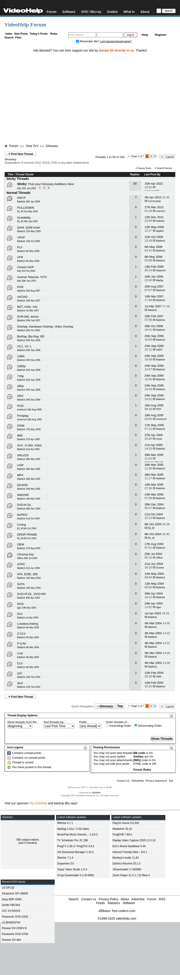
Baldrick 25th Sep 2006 (28, 340)
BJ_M (151, 528)
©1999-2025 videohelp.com (117, 918)
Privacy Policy (108, 899)
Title (10, 174)
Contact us (88, 899)
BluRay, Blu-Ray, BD (31, 336)
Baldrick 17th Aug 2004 (28, 548)
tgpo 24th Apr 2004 (26, 607)
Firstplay (22, 415)
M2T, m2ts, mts (27, 306)
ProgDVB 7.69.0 (122, 834)
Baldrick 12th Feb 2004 (28, 677)
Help (145, 34)
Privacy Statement (156, 780)
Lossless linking (27, 623)
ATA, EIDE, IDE (27, 574)
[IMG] (137, 760)
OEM (20, 544)
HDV (20, 396)
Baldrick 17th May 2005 (29, 429)
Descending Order (148, 725)
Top (120, 706)
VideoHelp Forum (25, 24)
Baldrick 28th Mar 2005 (28, 459)
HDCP (21, 197)
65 (135, 183)
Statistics (113, 903)
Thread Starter (24, 174)
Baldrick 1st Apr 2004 (27, 617)
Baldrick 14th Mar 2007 (28, 300)
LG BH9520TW (11, 922)
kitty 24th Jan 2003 (26, 188)
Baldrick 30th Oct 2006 (28, 330)
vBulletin (96, 792)
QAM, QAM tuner (28, 227)
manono (160, 211)
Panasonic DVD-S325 (15, 916)
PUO (20, 405)
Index (8, 33)
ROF (158, 409)
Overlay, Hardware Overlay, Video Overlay (45, 326)
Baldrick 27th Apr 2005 (28, 439)
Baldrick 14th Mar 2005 (28, 489)
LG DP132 (8, 887)
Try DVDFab (38, 803)
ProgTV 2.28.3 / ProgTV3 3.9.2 (75, 846)
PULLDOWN (25, 207)
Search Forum (164, 168)
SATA (21, 584)
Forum (51, 11)
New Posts (21, 33)
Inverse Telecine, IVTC (32, 277)
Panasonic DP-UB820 (15, 893)
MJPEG (22, 514)
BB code (139, 753)
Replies (135, 174)
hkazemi (160, 270)
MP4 (20, 475)
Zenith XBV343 (11, 905)
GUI (19, 613)
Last (170, 156)
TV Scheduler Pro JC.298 (72, 840)
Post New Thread (20, 154)
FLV (19, 247)
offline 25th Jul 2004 (27, 558)
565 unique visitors (27, 839)
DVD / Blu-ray (91, 11)
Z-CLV (21, 633)
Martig (159, 280)
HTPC (21, 564)
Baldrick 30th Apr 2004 (28, 598)
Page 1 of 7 (137, 156)
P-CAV (21, 643)
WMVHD (23, 495)
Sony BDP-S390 (11, 899)
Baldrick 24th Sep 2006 (28, 350)
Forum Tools (144, 168)
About (144, 11)
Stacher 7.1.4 (65, 857)
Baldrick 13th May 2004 (29, 578)
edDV (159, 349)
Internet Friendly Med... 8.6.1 (129, 852)
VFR (20, 257)
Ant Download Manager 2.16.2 (75, 852)
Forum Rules (142, 769)
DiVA (20, 604)
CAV (20, 653)
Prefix (83, 722)
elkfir (158, 676)
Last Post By (153, 174)
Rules (54, 33)
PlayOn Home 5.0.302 (125, 823)
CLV (20, 663)
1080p (21, 366)
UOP (20, 465)
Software (68, 11)
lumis (159, 438)
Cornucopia (154, 201)
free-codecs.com (123, 911)
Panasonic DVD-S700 (15, 934)
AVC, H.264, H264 (29, 445)
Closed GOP (25, 267)
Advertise (137, 899)
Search (9, 37)
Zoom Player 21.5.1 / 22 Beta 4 (131, 875)
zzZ (19, 673)
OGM (20, 425)
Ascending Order (118, 725)
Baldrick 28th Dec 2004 (28, 508)
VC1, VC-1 (24, 346)
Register (160, 34)
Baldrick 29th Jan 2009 (28, 201)
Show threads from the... (23, 722)
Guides (112, 11)
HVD (20, 287)
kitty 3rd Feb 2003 (26, 271)
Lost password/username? (116, 41)
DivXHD (22, 485)
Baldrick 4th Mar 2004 (28, 627)
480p (20, 386)
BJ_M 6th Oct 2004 (26, 528)
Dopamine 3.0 (65, 863)
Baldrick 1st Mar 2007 (28, 310)
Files (18, 37)
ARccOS (23, 455)
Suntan (160, 567)
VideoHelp (137, 780)
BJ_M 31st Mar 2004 (27, 211)
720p (20, 376)
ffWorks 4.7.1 (65, 823)
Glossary (52, 146)
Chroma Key (25, 554)
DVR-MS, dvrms (28, 316)
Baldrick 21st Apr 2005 (28, 449)
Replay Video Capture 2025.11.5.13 (133, 840)
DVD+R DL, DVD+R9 (31, 594)
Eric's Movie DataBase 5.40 (129, 846)
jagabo (160, 230)
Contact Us (123, 780)
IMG (20, 435)
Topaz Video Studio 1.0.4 (72, 869)
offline (159, 557)
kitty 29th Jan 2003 (26, 281)
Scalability (24, 217)
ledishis (160, 220)
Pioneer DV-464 (11, 939)
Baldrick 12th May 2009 (29, 231)
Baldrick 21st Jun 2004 (28, 568)
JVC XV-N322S (11, 910)
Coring (21, 524)
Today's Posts (38, 33)
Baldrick (160, 240)
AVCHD (22, 297)
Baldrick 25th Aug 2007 (28, 291)
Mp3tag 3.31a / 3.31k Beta (73, 828)
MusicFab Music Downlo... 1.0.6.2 (77, 834)
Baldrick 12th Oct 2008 (28, 241)
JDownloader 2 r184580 (126, 869)
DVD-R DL (24, 505)
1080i (21, 356)
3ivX (20, 683)
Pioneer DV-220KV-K (14, 928)
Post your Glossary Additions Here (51, 184)
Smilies (138, 756)
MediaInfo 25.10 (122, 828)
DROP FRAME (27, 534)
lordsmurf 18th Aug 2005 (29, 409)
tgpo (158, 607)
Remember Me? (88, 41)
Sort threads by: (54, 722)
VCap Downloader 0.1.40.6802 (75, 875)
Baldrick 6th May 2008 (28, 251)
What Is (129, 11)
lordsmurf (161, 419)
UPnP (21, 237)
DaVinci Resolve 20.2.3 (126, 863)
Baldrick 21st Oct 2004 (28, 518)
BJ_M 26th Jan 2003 (27, 221)
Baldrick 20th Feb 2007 (28, 320)
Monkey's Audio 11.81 (125, 857)
